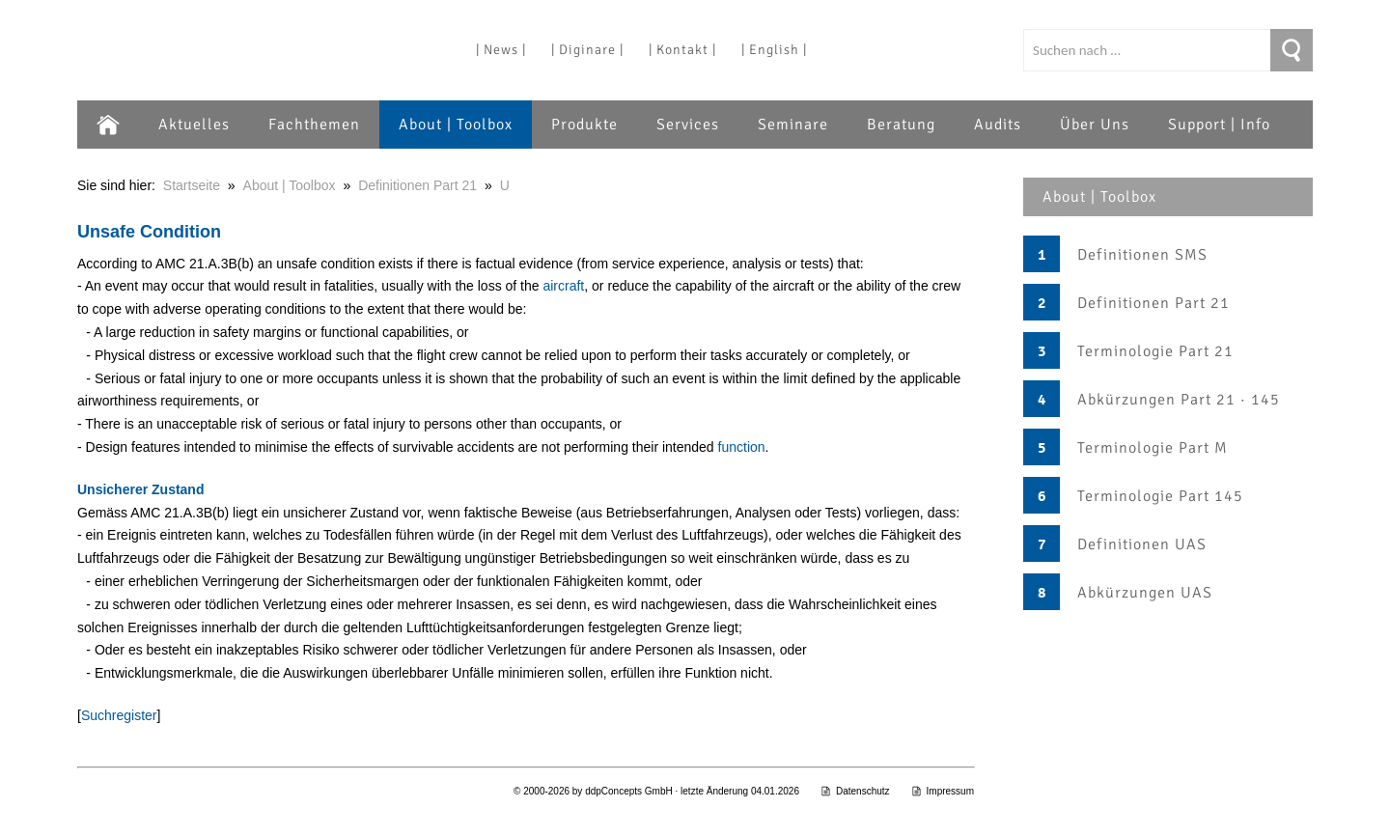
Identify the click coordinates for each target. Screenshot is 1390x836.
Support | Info (1219, 124)
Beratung (901, 124)
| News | (501, 50)
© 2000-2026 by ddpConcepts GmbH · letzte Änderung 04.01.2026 (656, 791)
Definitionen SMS (1142, 255)
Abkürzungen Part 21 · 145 (1178, 399)
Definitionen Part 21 (1153, 303)
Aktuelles (194, 124)
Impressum (942, 791)
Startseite (191, 185)
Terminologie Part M (1152, 448)
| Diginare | (587, 50)
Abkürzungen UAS (1144, 592)
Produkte (584, 124)
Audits (997, 124)
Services (687, 124)
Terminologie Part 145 (1160, 496)
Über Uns (1094, 124)
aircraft (563, 285)
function (741, 447)
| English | (774, 50)
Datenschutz (855, 791)
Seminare (793, 124)
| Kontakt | (682, 50)
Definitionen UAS (1142, 544)
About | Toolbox (456, 124)
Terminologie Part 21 (1155, 351)
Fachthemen (314, 124)
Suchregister (119, 715)
